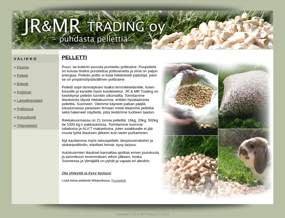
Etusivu (23, 67)
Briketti (22, 84)
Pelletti (22, 75)
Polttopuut (25, 109)
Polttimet (24, 92)
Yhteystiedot (27, 125)
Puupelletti (118, 180)
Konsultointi (26, 117)
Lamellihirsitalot (30, 100)
